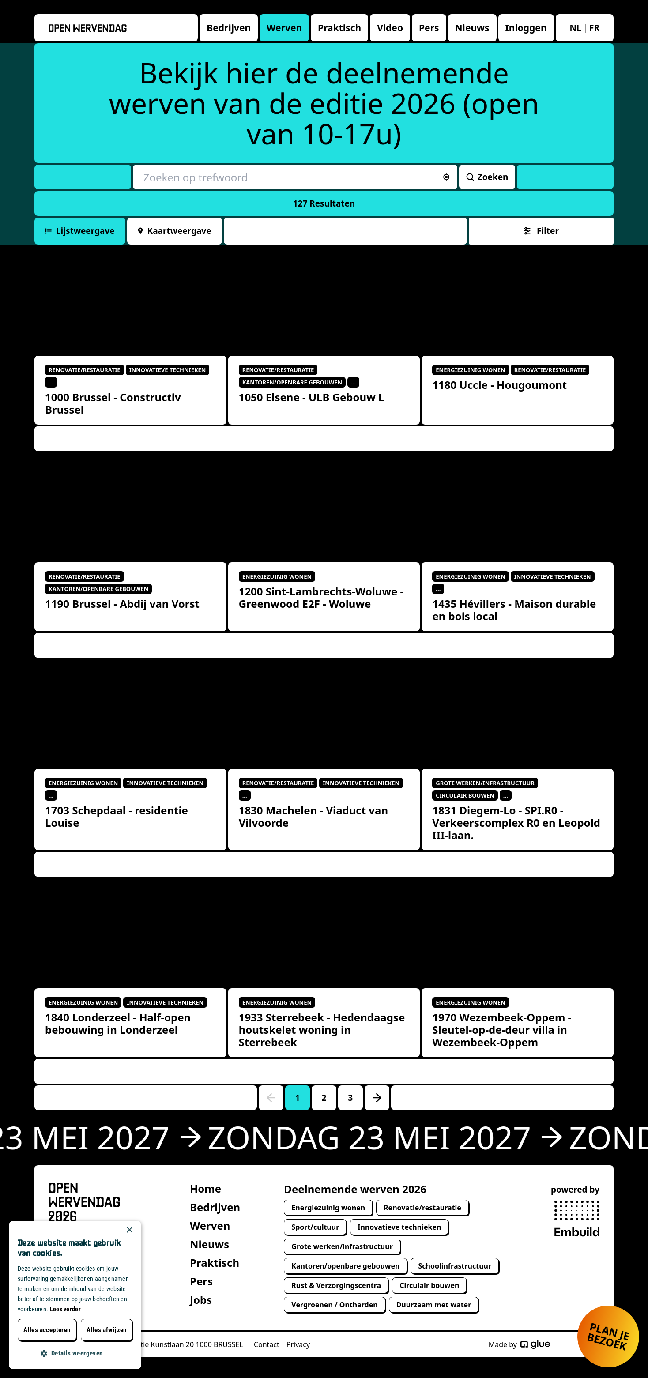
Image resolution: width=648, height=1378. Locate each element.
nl (575, 28)
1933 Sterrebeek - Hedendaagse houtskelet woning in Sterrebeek (322, 1029)
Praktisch (339, 28)
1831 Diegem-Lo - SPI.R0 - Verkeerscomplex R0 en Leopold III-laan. (516, 822)
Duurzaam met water (433, 1305)
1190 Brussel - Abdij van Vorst (122, 603)
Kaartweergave (174, 231)
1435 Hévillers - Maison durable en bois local (514, 609)
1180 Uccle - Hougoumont (499, 384)
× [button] (129, 1230)
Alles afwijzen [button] (107, 1330)
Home (205, 1188)
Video (390, 28)
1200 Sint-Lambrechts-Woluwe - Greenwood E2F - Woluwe (321, 597)
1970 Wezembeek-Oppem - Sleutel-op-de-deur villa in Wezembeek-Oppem (501, 1029)
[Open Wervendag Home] (84, 1202)
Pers (429, 28)
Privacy (298, 1344)
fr (594, 28)
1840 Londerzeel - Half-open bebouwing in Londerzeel (118, 1023)
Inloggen (526, 28)
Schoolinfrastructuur (454, 1266)
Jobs (201, 1299)
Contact (266, 1344)
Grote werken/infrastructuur (341, 1246)
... (51, 382)
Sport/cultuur (315, 1227)
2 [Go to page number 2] (324, 1097)
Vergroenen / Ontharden (334, 1305)
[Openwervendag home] (88, 28)
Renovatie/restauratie (422, 1207)
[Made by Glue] (535, 1344)
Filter (541, 231)
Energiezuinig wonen (328, 1207)
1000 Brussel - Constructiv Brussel (113, 403)
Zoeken (487, 177)
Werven (284, 28)
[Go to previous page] (271, 1097)
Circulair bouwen (429, 1285)
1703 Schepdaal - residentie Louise (116, 816)
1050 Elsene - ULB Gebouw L (311, 397)
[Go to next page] (377, 1097)
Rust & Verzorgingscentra (336, 1285)
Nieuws (472, 28)
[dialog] (75, 1295)
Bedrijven (229, 28)
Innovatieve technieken (399, 1227)
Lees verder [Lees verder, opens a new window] (65, 1309)
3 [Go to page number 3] (350, 1097)
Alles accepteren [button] (46, 1330)
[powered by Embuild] (576, 1219)
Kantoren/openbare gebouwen (345, 1266)
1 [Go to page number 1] (297, 1097)
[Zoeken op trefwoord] (295, 177)
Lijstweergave (80, 231)
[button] (75, 1353)
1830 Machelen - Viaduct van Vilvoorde (313, 816)
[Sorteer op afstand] (446, 177)
